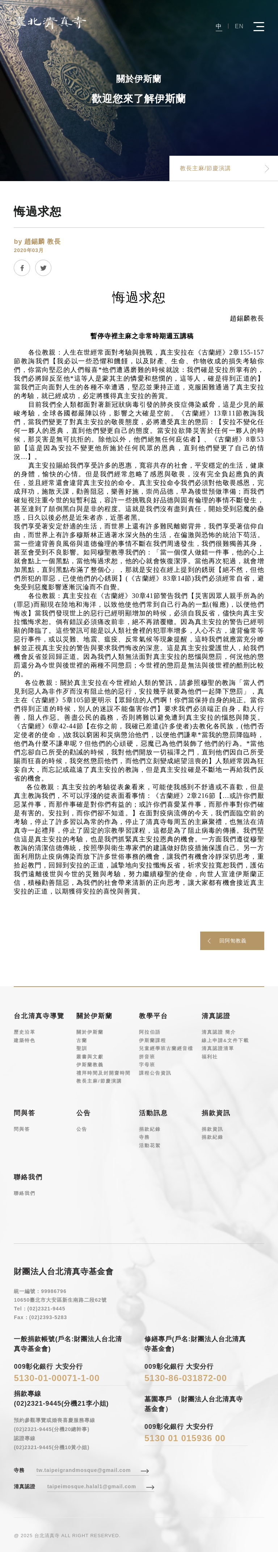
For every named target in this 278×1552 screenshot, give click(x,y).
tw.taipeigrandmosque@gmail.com (83, 1470)
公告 (81, 1129)
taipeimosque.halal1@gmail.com (91, 1486)
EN (239, 26)
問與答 (22, 1129)
